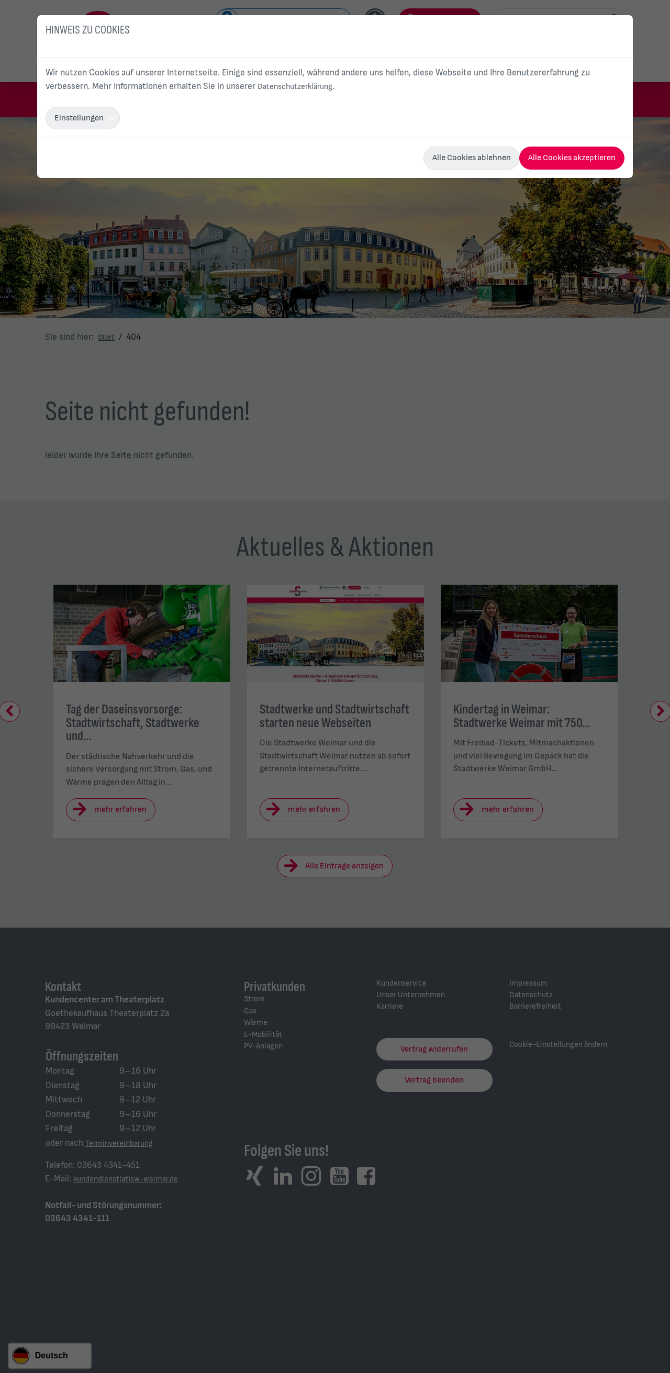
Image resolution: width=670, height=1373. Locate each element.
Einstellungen (79, 118)
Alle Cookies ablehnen (471, 158)
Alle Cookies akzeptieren (572, 158)
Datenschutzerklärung (300, 86)
